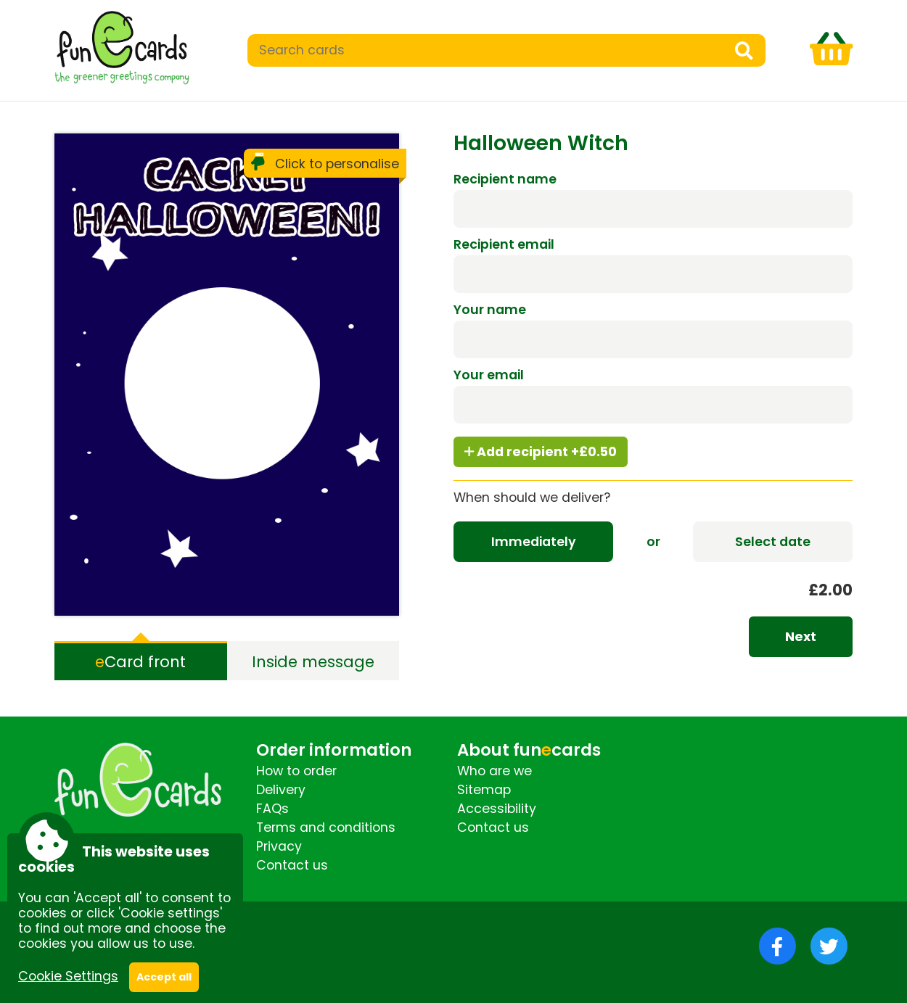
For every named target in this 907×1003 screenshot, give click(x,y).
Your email (489, 375)
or (653, 541)
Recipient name (505, 179)
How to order (296, 771)
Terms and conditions (325, 827)
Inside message (313, 661)
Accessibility (496, 808)
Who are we (494, 771)
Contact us (292, 865)
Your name (490, 309)
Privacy (279, 846)
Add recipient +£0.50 (540, 452)
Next (800, 636)
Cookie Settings (68, 976)
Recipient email (504, 244)
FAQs (272, 808)
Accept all (164, 977)
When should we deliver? (532, 497)
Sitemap (484, 789)
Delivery (280, 789)
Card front (140, 661)
